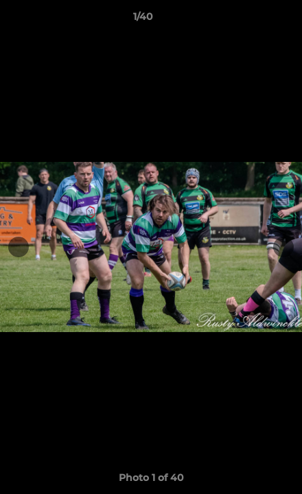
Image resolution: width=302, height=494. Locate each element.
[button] (252, 20)
